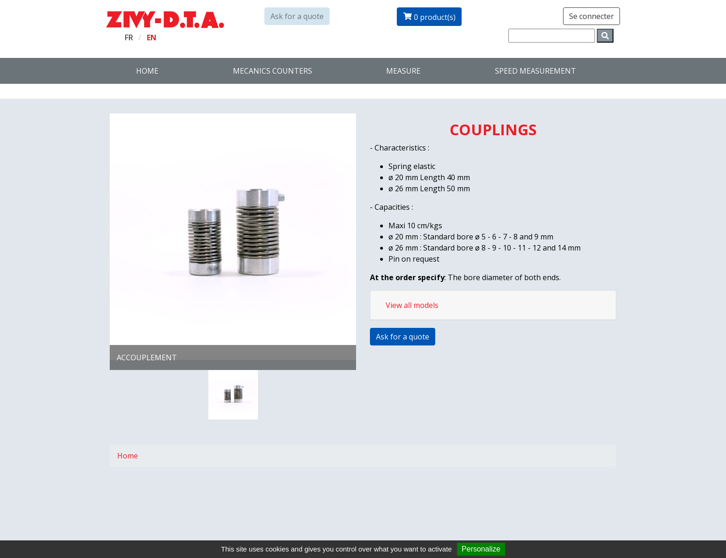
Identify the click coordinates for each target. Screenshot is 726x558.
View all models (412, 305)
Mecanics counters (272, 71)
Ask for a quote (297, 16)
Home (147, 71)
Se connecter (591, 16)
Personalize (481, 549)
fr (129, 37)
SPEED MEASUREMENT (535, 71)
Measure (403, 71)
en (151, 37)
